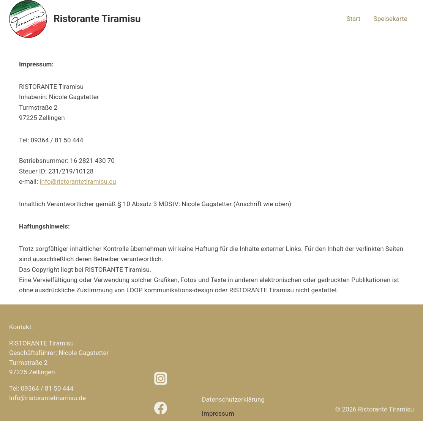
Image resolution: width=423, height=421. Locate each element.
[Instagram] (161, 378)
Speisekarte (390, 18)
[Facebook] (161, 408)
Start (353, 18)
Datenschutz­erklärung (233, 399)
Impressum (218, 413)
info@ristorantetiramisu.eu (77, 181)
